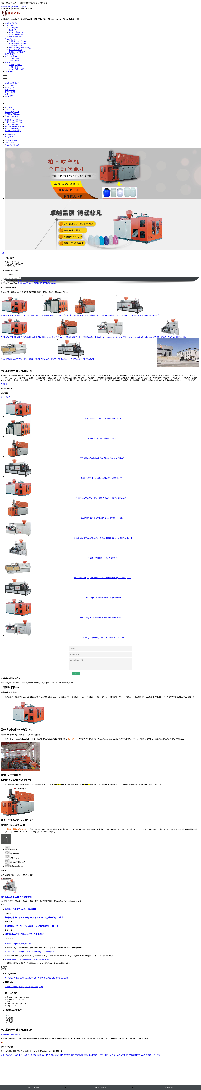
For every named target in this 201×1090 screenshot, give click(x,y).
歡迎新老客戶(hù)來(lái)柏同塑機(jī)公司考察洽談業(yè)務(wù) (31, 926)
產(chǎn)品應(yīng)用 (16, 69)
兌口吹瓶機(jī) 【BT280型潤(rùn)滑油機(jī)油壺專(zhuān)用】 (138, 315)
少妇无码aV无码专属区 (120, 1055)
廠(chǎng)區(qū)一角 (16, 32)
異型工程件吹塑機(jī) (16, 50)
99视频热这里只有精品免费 (80, 1055)
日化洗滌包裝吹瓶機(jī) (17, 41)
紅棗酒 (3, 969)
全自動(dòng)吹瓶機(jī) (17, 52)
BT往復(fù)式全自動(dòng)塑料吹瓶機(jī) (171, 337)
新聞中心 (8, 62)
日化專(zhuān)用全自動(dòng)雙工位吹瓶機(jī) (24, 934)
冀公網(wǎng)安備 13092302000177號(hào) (18, 1042)
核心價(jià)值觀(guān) (16, 34)
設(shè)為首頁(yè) (7, 6)
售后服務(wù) (14, 58)
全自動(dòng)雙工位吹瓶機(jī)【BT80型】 (57, 315)
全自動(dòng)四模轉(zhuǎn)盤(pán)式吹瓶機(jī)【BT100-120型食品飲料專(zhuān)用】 (127, 337)
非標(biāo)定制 (10, 54)
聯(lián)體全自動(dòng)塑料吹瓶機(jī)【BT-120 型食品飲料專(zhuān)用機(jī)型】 (29, 359)
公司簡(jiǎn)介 (14, 28)
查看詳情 (4, 384)
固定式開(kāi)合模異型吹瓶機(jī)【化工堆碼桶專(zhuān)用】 (75, 337)
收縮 (2, 253)
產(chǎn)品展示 (10, 39)
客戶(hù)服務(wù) (11, 56)
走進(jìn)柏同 (9, 25)
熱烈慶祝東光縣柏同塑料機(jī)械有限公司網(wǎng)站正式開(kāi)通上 (34, 917)
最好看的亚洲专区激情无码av (101, 1055)
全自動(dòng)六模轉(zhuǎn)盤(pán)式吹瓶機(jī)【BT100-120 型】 (103, 638)
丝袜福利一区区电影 (153, 1055)
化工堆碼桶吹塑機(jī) (16, 45)
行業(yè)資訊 (13, 67)
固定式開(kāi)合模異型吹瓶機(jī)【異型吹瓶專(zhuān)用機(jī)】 (94, 315)
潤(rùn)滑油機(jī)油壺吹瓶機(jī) (20, 47)
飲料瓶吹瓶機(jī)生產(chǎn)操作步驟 (16, 897)
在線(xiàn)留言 (14, 60)
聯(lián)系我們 (10, 71)
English (23, 6)
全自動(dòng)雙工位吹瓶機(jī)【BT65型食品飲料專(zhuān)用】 (102, 617)
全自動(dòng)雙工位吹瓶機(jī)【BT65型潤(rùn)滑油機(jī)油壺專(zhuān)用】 (27, 337)
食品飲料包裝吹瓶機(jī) (17, 43)
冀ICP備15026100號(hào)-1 (139, 1038)
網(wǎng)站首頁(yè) (12, 23)
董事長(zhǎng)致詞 (15, 37)
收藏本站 (17, 6)
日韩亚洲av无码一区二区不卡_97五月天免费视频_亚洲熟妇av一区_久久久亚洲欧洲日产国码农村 (35, 1055)
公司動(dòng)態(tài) (16, 65)
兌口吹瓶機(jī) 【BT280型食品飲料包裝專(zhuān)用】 (76, 359)
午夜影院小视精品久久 (137, 1055)
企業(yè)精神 (13, 30)
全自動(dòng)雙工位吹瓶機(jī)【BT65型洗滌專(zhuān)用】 (38, 280)
